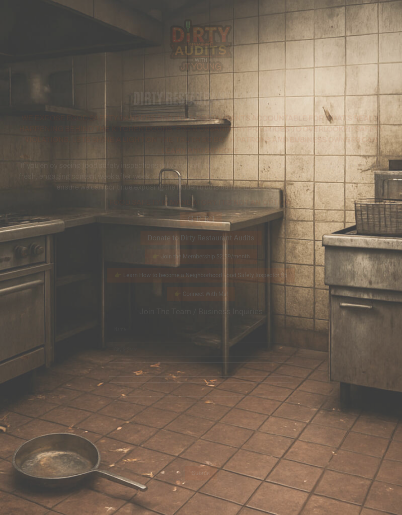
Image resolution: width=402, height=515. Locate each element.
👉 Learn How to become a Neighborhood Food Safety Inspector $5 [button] (201, 275)
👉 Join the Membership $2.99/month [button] (201, 256)
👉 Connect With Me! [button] (201, 293)
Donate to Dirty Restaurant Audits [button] (201, 238)
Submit (201, 473)
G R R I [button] (201, 219)
